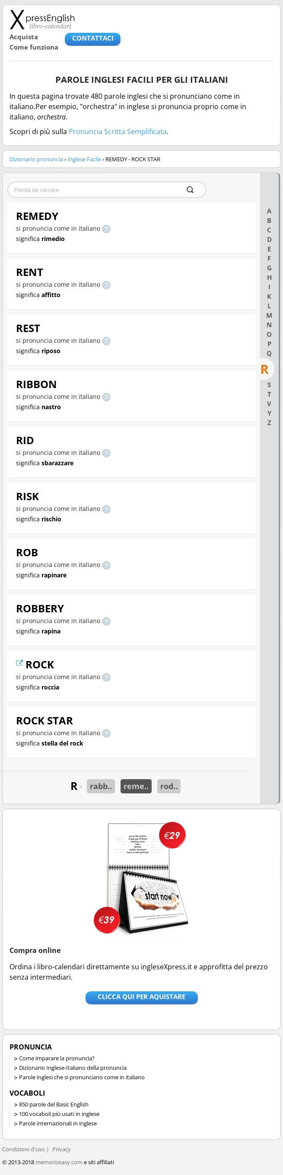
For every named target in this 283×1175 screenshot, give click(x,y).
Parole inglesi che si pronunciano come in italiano (82, 1077)
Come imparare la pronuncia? (57, 1058)
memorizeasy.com (59, 1162)
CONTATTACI (93, 38)
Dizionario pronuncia (36, 159)
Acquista (24, 36)
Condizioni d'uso (23, 1149)
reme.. (136, 786)
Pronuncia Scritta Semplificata (118, 131)
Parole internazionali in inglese (58, 1123)
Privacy (61, 1149)
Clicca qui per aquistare (141, 996)
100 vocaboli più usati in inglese (59, 1114)
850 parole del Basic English (54, 1104)
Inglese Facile (84, 159)
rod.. (169, 786)
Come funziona (34, 47)
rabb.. (101, 786)
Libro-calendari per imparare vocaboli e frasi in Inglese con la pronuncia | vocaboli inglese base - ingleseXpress (42, 19)
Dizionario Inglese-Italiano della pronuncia (73, 1068)
